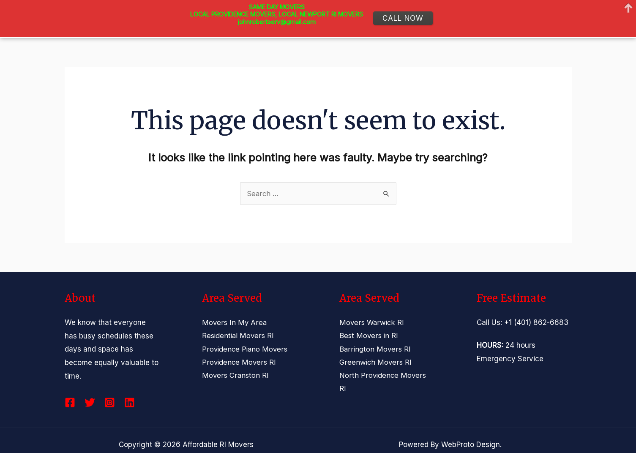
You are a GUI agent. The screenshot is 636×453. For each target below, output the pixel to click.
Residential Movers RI (238, 336)
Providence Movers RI (239, 362)
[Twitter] (90, 402)
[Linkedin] (129, 402)
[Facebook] (70, 402)
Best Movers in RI (368, 336)
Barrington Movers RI (374, 349)
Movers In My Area (234, 322)
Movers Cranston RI (235, 376)
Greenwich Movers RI (375, 362)
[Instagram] (109, 402)
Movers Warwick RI (371, 322)
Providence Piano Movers (245, 349)
